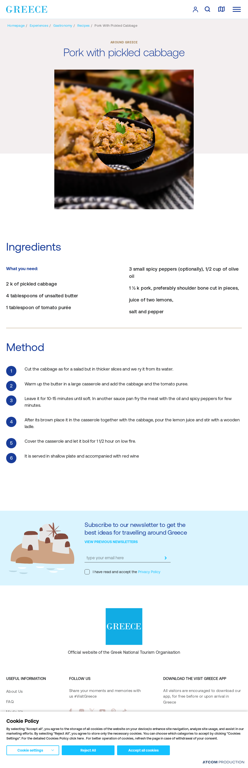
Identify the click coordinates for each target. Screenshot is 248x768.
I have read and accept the (122, 571)
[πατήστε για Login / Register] (195, 9)
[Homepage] (16, 25)
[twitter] (92, 711)
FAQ (10, 701)
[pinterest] (113, 711)
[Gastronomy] (62, 25)
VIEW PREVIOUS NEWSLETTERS (111, 542)
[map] (221, 9)
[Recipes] (83, 25)
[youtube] (102, 711)
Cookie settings (30, 750)
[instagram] (81, 711)
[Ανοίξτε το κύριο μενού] (237, 9)
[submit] (165, 558)
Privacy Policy (148, 572)
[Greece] (26, 9)
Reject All (88, 750)
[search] (207, 9)
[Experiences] (39, 25)
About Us (14, 691)
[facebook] (70, 711)
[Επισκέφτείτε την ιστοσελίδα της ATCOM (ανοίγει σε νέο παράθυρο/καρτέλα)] (223, 762)
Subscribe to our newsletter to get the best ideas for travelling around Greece (136, 528)
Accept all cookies (143, 750)
